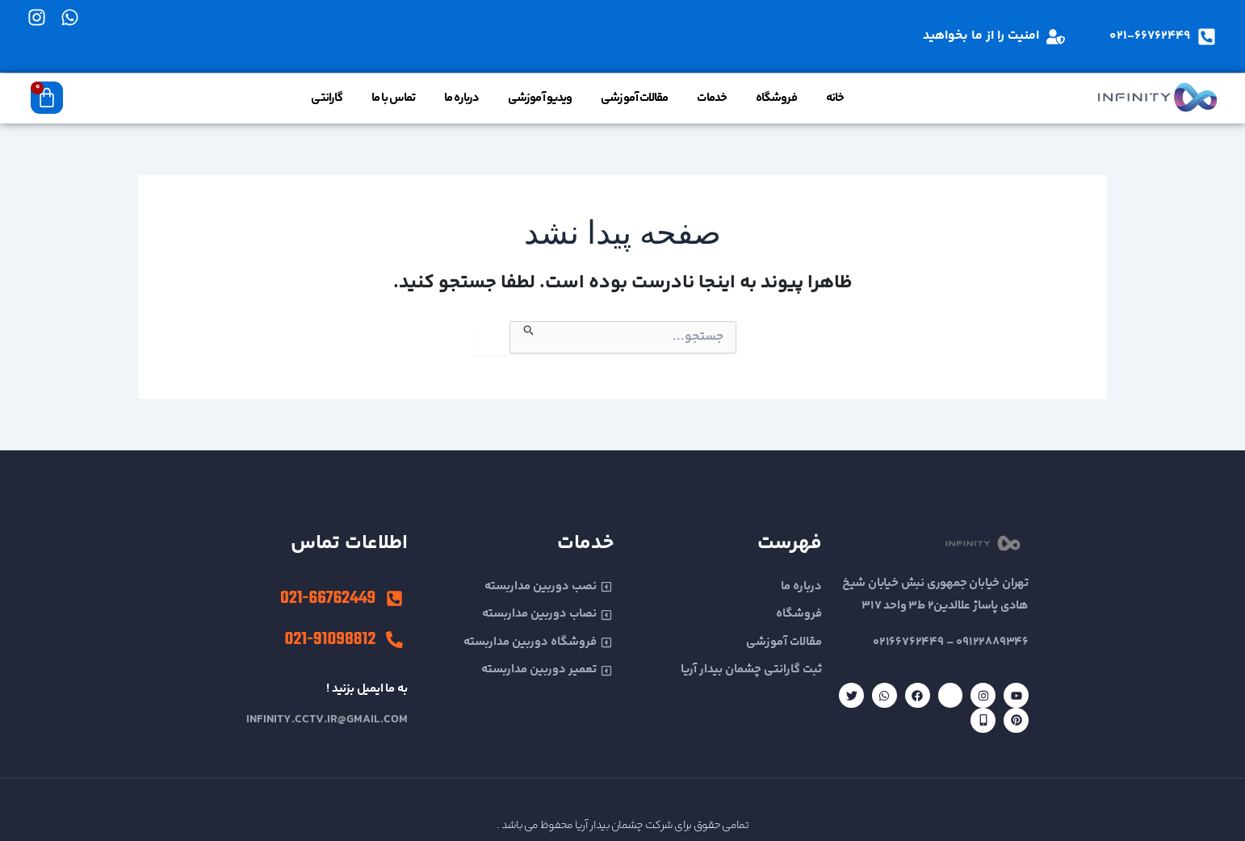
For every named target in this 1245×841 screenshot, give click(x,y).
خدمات (712, 98)
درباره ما (461, 98)
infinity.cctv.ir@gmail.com (327, 719)
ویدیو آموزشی (540, 98)
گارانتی (326, 98)
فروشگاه (776, 98)
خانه (835, 98)
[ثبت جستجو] (528, 329)
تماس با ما (393, 98)
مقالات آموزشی (634, 98)
